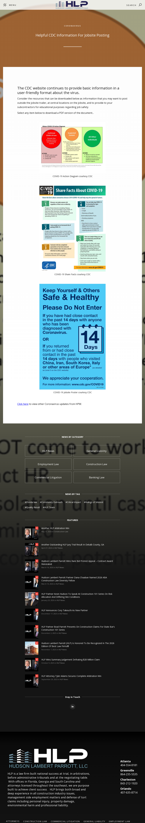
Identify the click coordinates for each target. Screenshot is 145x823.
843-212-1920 (128, 783)
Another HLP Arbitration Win (55, 528)
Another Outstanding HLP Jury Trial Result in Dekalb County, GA (72, 544)
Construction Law (61, 531)
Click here (22, 404)
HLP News (58, 548)
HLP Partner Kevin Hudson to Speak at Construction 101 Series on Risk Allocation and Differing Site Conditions (76, 595)
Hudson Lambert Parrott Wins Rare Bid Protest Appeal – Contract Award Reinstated (77, 562)
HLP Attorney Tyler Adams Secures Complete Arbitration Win (71, 676)
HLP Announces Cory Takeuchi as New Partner (64, 610)
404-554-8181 (128, 765)
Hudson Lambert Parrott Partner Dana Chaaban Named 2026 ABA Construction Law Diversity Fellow (74, 579)
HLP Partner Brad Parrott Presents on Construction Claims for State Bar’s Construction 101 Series (78, 628)
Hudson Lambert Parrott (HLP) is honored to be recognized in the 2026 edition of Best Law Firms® (77, 645)
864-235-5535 (128, 774)
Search (131, 5)
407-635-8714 (128, 792)
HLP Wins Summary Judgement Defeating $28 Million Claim (70, 659)
